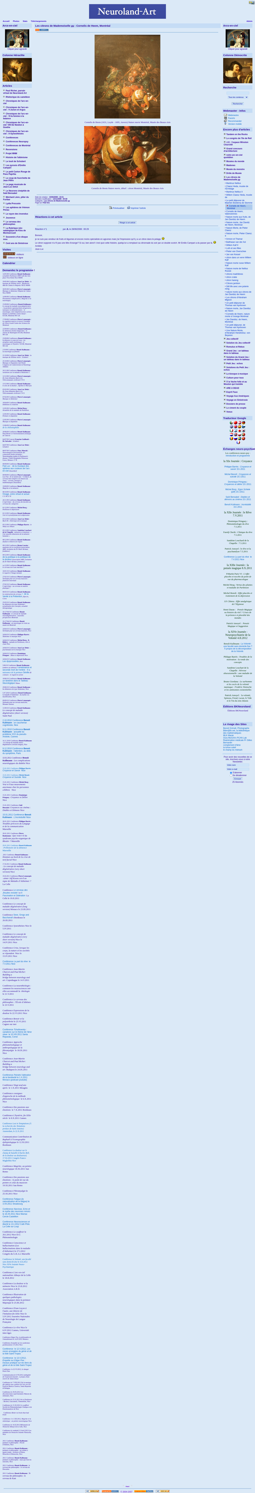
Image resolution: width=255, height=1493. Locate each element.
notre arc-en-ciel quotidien (233, 156)
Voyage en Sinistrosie (236, 400)
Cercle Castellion (10, 1216)
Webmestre (232, 115)
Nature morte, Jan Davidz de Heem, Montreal (237, 223)
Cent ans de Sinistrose (15, 243)
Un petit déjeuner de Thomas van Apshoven (235, 304)
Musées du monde (234, 161)
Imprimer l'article (136, 208)
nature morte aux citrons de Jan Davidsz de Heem (238, 293)
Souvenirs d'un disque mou (15, 238)
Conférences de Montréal (16, 145)
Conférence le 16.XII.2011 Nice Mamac (16, 1211)
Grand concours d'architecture (233, 149)
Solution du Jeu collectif (237, 343)
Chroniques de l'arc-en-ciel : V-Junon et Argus (16, 108)
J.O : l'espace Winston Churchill (236, 143)
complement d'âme (232, 745)
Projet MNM (10, 153)
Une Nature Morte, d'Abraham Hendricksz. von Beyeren (237, 332)
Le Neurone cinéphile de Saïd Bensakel (16, 192)
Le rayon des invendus (15, 214)
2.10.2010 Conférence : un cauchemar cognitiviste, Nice (16, 722)
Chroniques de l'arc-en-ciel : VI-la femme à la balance (16, 116)
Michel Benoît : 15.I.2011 (238, 475)
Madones (229, 165)
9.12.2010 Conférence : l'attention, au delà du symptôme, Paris (16, 750)
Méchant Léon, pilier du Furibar (16, 198)
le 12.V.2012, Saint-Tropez (17, 1351)
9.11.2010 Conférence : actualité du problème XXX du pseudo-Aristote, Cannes (16, 733)
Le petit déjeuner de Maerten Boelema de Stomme (238, 201)
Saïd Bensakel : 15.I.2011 (238, 498)
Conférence (8, 1349)
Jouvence (9, 218)
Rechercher (238, 104)
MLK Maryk (228, 735)
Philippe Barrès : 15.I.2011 (237, 467)
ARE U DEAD (231, 388)
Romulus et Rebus (234, 347)
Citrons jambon (233, 283)
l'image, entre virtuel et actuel (16, 494)
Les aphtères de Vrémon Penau (16, 208)
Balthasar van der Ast (236, 242)
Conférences (10, 137)
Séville (26, 672)
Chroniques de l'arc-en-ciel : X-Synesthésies (16, 132)
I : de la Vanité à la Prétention (16, 595)
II (28, 670)
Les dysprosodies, (11, 661)
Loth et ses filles (233, 248)
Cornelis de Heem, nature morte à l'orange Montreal (237, 315)
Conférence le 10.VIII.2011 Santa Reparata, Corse (17, 1033)
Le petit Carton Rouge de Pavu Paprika (16, 172)
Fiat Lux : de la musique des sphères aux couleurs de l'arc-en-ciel (16, 468)
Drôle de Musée (233, 173)
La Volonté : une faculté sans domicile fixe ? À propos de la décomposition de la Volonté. (238, 647)
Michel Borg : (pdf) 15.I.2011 (237, 490)
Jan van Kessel (233, 254)
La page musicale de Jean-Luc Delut (14, 185)
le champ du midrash (232, 750)
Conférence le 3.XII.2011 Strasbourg (16, 1201)
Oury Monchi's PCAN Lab (235, 738)
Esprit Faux (231, 392)
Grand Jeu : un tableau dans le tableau (236, 352)
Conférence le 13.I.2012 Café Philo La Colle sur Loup (16, 1224)
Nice (14, 770)
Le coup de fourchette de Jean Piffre (16, 179)
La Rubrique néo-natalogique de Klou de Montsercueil (14, 230)
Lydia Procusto (12, 203)
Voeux (228, 412)
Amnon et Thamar (234, 239)
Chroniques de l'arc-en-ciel (16, 102)
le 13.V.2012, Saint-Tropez (17, 1361)
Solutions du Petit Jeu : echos (236, 368)
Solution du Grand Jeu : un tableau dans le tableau (237, 358)
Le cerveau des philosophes (12, 223)
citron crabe (231, 277)
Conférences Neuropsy (15, 141)
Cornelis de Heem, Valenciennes (234, 212)
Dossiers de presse (234, 404)
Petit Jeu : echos (233, 363)
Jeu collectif (231, 339)
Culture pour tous (234, 378)
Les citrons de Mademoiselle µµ (232, 178)
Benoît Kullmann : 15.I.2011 (238, 505)
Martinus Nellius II (234, 192)
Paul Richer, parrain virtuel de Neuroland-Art (15, 91)
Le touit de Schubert (14, 161)
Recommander (234, 121)
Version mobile (234, 124)
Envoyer (237, 779)
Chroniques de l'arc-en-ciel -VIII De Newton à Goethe (16, 125)
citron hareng (232, 280)
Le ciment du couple (235, 408)
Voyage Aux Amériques (236, 396)
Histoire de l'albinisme (15, 157)
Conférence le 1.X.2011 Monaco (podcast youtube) (17, 1077)
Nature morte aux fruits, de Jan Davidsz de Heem (238, 218)
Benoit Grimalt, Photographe (236, 728)
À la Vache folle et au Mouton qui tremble (235, 383)
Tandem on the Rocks (236, 134)
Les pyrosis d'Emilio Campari (14, 166)
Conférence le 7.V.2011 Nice (238, 558)
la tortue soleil (229, 747)
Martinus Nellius (233, 183)
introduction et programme (238, 455)
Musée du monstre (234, 169)
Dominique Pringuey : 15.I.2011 (237, 483)
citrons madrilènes (234, 274)
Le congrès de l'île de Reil (238, 138)
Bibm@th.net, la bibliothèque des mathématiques (236, 731)
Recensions (10, 149)
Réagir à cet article (127, 223)
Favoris (231, 118)
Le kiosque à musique (236, 374)
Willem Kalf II (232, 245)
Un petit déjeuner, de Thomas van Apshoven (235, 326)
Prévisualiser (116, 208)
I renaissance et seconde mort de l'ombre (17, 668)
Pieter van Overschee (236, 251)
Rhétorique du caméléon (16, 97)
